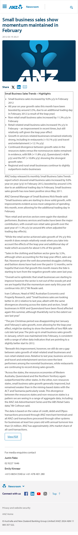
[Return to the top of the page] (56, 494)
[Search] (71, 7)
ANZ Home (7, 514)
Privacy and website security (16, 507)
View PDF (13, 436)
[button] (5, 7)
